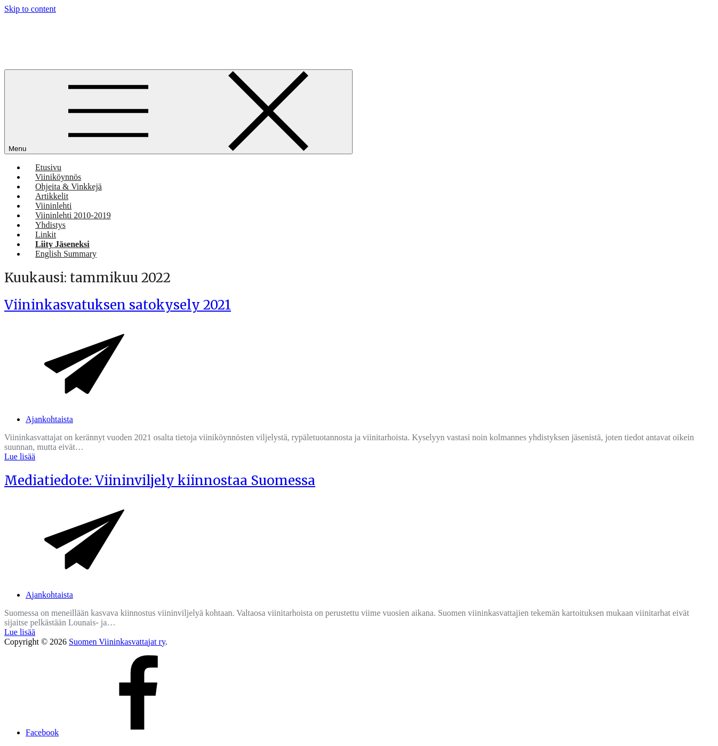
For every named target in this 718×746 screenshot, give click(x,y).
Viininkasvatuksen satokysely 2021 (117, 305)
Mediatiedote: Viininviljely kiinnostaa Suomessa (159, 480)
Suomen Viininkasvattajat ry (117, 641)
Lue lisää (19, 456)
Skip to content (30, 8)
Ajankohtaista (49, 419)
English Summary (66, 253)
